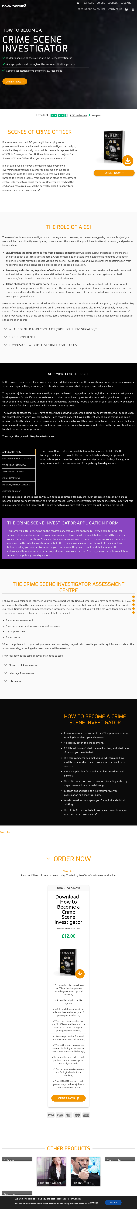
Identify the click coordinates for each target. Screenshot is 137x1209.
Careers (89, 2)
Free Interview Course (91, 9)
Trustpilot (5, 832)
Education (126, 2)
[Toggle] (5, 329)
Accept (114, 1202)
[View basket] (126, 9)
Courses (113, 2)
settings (95, 1203)
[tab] (18, 452)
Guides (101, 2)
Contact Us (115, 9)
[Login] (133, 9)
